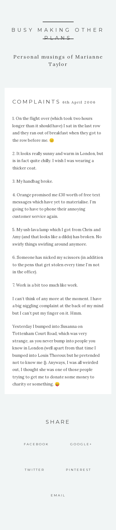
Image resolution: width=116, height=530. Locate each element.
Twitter (35, 470)
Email (58, 495)
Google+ (81, 444)
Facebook (36, 444)
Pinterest (78, 470)
